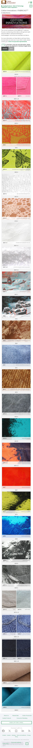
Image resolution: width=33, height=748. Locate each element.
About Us (6, 715)
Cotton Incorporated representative (17, 41)
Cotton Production (27, 715)
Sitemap (14, 735)
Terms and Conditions (16, 742)
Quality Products (7, 718)
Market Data (15, 715)
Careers (9, 735)
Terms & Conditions (21, 735)
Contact (4, 735)
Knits (11, 48)
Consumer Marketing (22, 718)
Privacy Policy (6, 743)
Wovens (5, 48)
